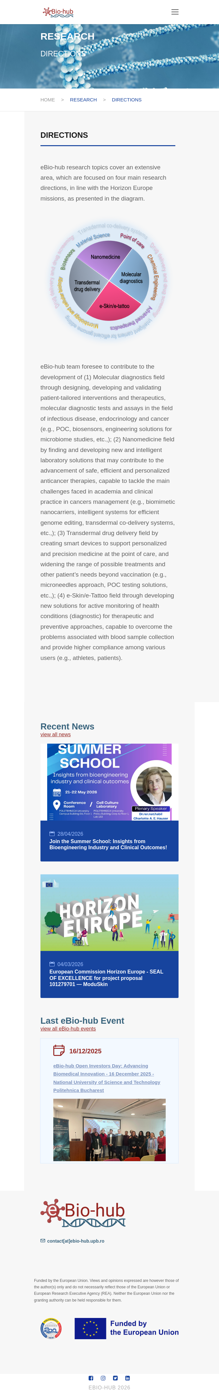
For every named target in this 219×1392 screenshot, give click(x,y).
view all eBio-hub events (68, 1028)
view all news (55, 734)
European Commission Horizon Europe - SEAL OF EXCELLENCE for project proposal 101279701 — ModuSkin (106, 978)
